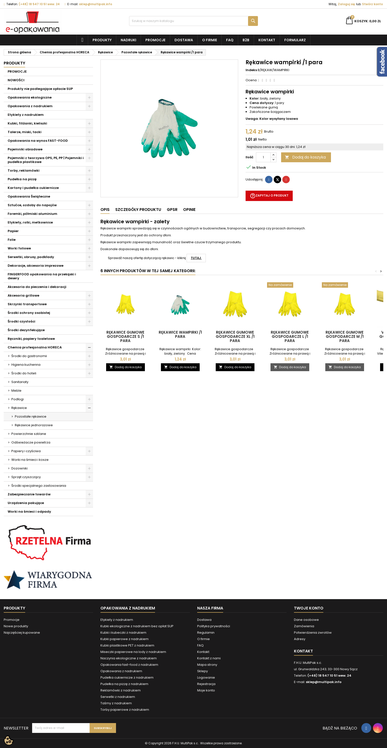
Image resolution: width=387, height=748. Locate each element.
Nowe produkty (16, 626)
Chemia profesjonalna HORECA (35, 347)
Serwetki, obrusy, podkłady (31, 257)
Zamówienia (304, 626)
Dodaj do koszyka (305, 157)
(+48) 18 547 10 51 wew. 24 (39, 4)
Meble (16, 390)
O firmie (209, 40)
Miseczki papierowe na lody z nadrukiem (133, 651)
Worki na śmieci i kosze (30, 459)
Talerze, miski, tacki (24, 132)
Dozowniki (19, 468)
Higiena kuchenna (25, 364)
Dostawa (183, 40)
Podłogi (17, 399)
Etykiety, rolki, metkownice (30, 222)
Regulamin (205, 632)
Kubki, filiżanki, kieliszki (27, 123)
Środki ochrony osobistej (29, 312)
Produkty (102, 40)
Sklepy (202, 671)
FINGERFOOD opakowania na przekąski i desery (42, 276)
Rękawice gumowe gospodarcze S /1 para (125, 336)
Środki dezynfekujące (26, 330)
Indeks (251, 70)
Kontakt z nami (209, 658)
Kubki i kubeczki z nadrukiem (123, 632)
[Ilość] (263, 157)
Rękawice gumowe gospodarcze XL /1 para (235, 336)
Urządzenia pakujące (26, 503)
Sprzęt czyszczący (26, 477)
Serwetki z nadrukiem (117, 696)
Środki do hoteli (23, 373)
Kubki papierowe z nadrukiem (124, 639)
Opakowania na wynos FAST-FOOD (38, 140)
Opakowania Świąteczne (29, 196)
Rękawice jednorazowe (34, 425)
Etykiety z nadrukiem (26, 114)
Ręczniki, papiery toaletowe (31, 338)
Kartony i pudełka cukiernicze (33, 187)
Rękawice (19, 407)
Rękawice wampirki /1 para (180, 334)
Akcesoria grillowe (23, 295)
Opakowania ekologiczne (30, 97)
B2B (246, 40)
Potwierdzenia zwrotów (313, 632)
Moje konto (206, 690)
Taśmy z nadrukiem (116, 703)
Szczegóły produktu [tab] (138, 209)
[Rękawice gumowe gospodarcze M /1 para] (344, 285)
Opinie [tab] (189, 209)
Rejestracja (206, 684)
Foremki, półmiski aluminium (32, 213)
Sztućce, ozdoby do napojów (32, 205)
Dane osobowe (306, 619)
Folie (12, 239)
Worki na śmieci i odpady (29, 511)
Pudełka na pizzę (22, 179)
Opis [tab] (105, 209)
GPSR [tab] (172, 209)
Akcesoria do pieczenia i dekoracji (37, 286)
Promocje (155, 40)
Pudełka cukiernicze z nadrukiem (127, 677)
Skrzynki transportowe (27, 304)
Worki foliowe (19, 248)
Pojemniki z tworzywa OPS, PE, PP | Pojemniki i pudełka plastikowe (46, 160)
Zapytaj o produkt (269, 196)
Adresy (299, 639)
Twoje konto (308, 608)
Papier (13, 231)
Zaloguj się (346, 4)
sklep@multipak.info (95, 4)
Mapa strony (207, 664)
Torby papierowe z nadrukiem (124, 709)
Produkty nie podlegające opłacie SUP (40, 88)
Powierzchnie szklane (28, 433)
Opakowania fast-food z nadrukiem (129, 664)
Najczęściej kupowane (22, 632)
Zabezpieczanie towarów (29, 494)
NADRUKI (128, 40)
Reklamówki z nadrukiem (120, 690)
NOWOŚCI (16, 80)
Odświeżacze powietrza (30, 442)
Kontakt (266, 40)
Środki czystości (21, 321)
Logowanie (206, 677)
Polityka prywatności (213, 626)
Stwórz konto (372, 4)
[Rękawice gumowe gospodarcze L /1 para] (289, 285)
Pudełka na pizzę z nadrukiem (124, 684)
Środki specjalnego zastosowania (38, 485)
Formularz (295, 40)
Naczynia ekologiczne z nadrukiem (128, 658)
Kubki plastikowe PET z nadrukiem (127, 645)
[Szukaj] (193, 21)
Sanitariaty (19, 382)
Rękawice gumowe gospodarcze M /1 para (345, 336)
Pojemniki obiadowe (25, 149)
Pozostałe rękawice (30, 416)
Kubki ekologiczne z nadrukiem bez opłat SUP (137, 626)
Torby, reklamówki (23, 170)
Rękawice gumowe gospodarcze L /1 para (290, 336)
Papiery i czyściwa (26, 451)
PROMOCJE (17, 71)
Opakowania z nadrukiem (30, 106)
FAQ (229, 40)
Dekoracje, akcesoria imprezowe (35, 265)
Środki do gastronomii (29, 356)
